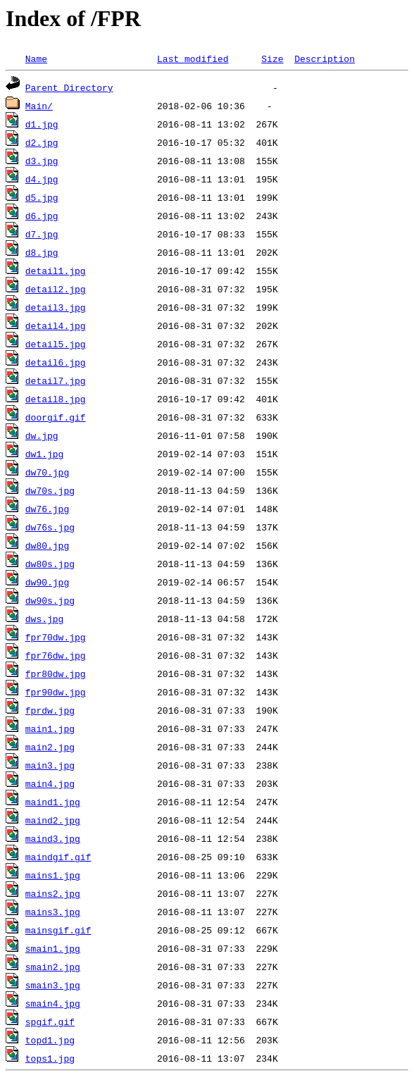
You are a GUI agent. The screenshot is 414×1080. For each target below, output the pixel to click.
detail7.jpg (55, 380)
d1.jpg (41, 124)
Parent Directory (69, 87)
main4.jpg (50, 783)
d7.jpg (41, 234)
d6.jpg (41, 215)
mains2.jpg (52, 893)
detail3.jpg (55, 307)
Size (272, 58)
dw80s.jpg (50, 563)
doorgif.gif (55, 417)
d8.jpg (41, 252)
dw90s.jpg (50, 600)
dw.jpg (41, 435)
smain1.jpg (52, 948)
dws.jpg (44, 618)
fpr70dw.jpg (55, 637)
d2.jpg (41, 142)
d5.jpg (41, 197)
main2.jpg (50, 746)
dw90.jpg (47, 582)
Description (324, 58)
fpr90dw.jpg (55, 691)
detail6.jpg (55, 362)
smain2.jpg (52, 966)
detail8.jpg (55, 398)
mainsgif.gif (58, 930)
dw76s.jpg (50, 527)
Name (36, 58)
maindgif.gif (58, 856)
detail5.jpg (55, 343)
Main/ (39, 105)
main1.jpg (50, 728)
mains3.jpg (52, 911)
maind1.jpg (52, 801)
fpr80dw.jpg (55, 673)
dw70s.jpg (50, 490)
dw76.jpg (47, 508)
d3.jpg (41, 160)
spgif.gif (50, 1021)
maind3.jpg (52, 838)
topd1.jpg (50, 1040)
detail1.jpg (55, 270)
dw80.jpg (47, 545)
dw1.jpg (44, 453)
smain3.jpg (52, 985)
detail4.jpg (55, 325)
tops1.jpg (50, 1058)
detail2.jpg (55, 289)
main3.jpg (50, 765)
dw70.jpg (47, 472)
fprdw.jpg (50, 710)
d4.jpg (41, 179)
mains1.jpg (52, 875)
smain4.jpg (52, 1003)
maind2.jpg (52, 820)
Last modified (192, 58)
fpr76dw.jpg (55, 655)
